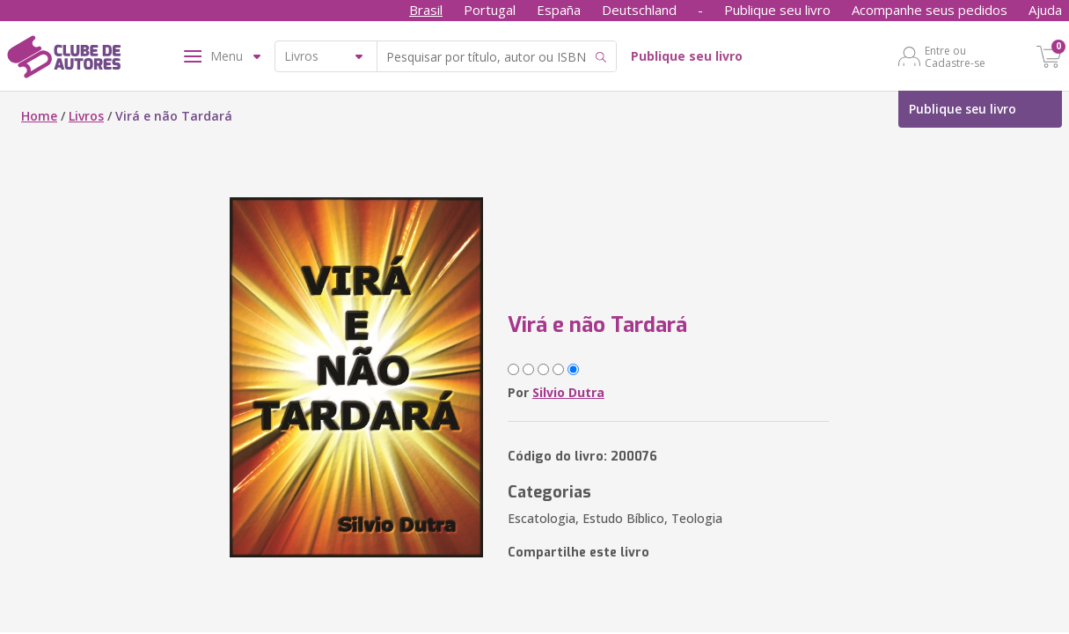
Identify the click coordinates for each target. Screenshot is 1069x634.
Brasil (426, 9)
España (559, 9)
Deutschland (639, 9)
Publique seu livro (777, 9)
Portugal (490, 9)
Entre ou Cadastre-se (955, 56)
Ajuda (1045, 9)
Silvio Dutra (568, 392)
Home (39, 115)
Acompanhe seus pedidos (929, 9)
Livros (86, 115)
